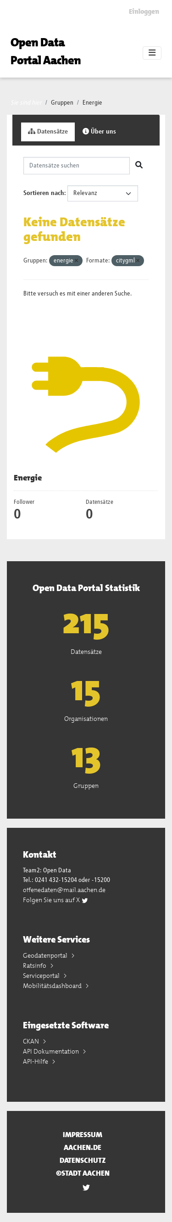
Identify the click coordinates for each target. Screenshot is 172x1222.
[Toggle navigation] (152, 53)
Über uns (99, 131)
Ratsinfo (35, 965)
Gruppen (62, 103)
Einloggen (144, 11)
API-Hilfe (36, 1061)
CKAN (31, 1041)
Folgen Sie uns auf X (56, 900)
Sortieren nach (43, 193)
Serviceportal (42, 975)
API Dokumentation (51, 1051)
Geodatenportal (46, 955)
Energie (92, 103)
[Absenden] (139, 165)
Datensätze (48, 131)
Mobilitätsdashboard (53, 986)
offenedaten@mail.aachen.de (64, 890)
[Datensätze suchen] (76, 165)
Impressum (82, 1134)
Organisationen (86, 718)
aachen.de (82, 1147)
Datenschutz (83, 1160)
